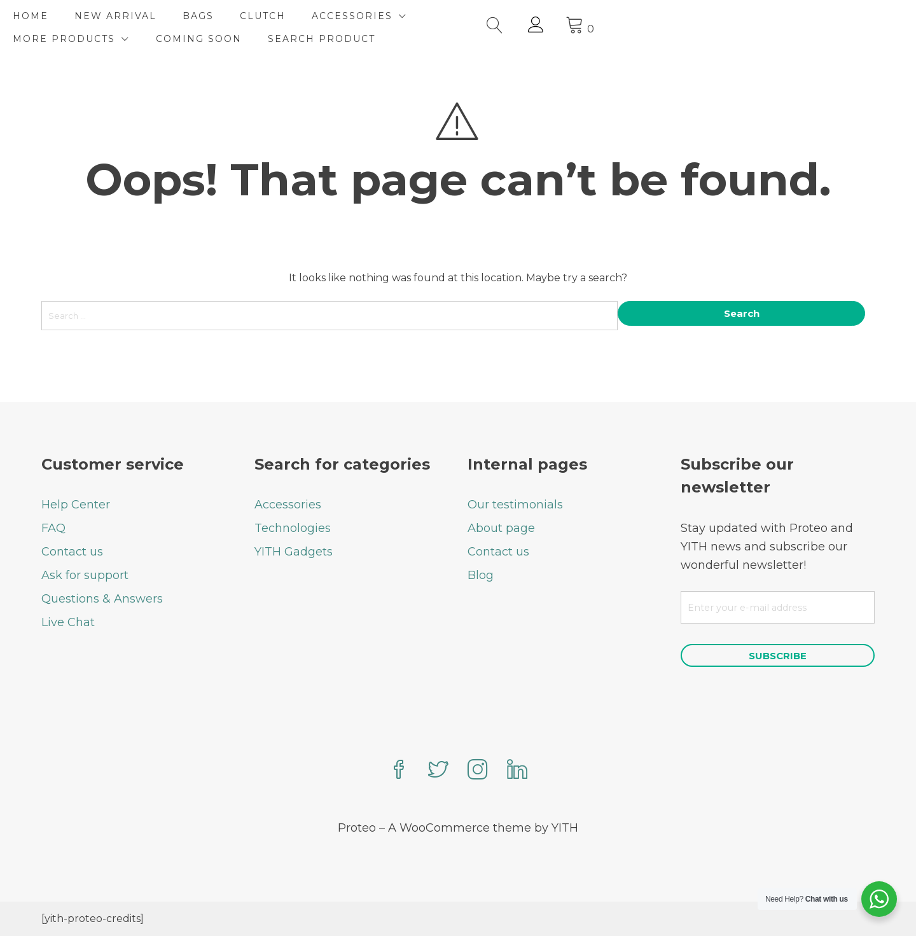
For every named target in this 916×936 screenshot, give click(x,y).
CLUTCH (291, 16)
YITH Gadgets (293, 550)
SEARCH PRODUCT (95, 39)
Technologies (292, 527)
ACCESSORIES (380, 16)
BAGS (226, 16)
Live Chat (68, 621)
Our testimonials (515, 503)
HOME (59, 16)
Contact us (72, 550)
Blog (481, 574)
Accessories (287, 503)
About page (501, 527)
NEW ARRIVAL (144, 16)
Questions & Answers (102, 597)
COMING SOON (648, 16)
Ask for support (84, 574)
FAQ (53, 527)
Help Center (75, 503)
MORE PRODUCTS (513, 16)
